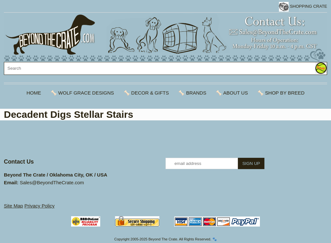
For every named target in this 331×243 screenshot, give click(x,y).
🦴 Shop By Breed (281, 93)
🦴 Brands (192, 93)
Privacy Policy (39, 205)
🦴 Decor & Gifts (146, 93)
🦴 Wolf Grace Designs (82, 93)
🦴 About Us (232, 93)
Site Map (13, 205)
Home (34, 93)
